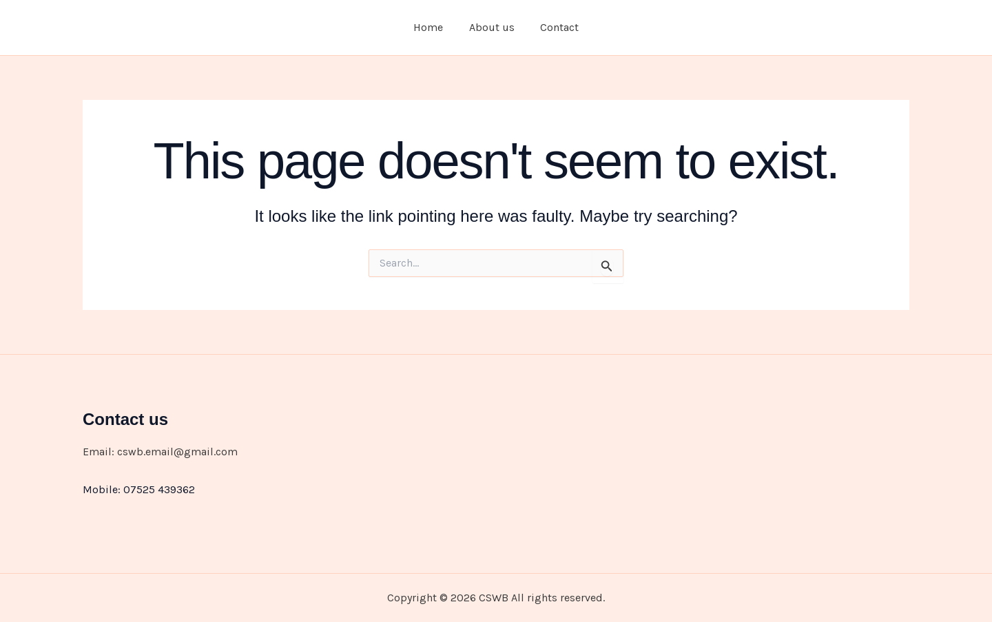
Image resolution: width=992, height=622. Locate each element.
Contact (556, 27)
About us (492, 27)
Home (432, 27)
